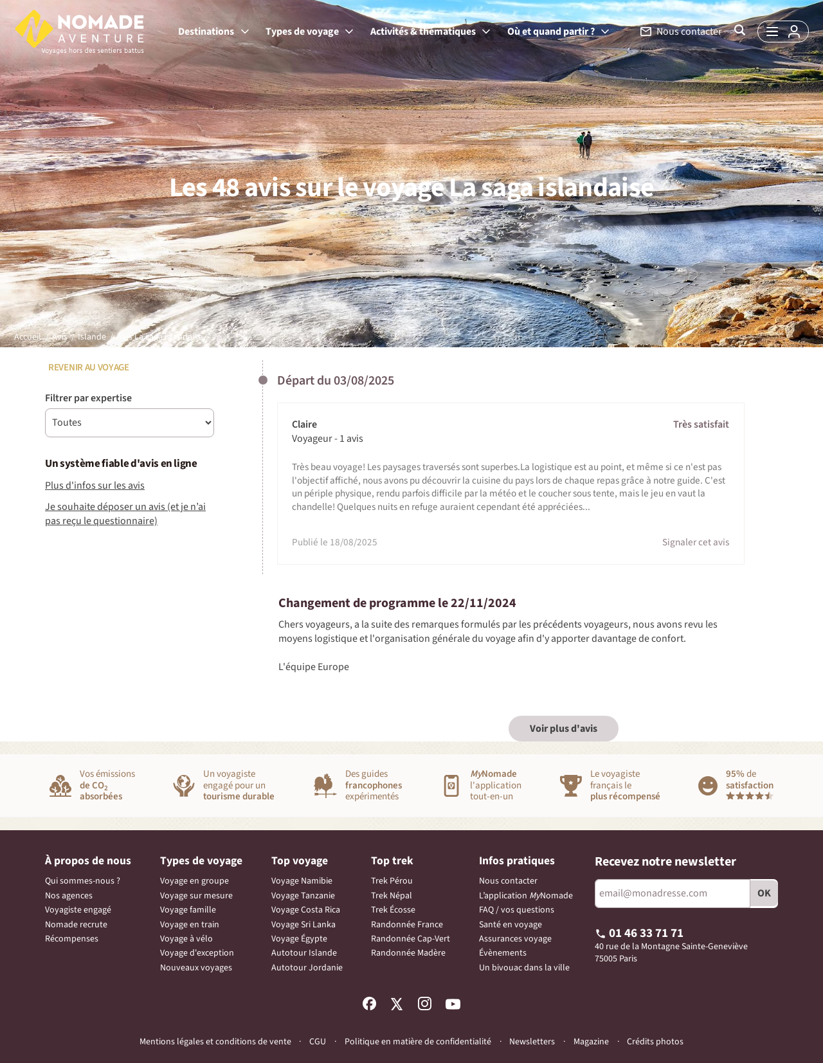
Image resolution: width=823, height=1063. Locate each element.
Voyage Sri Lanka (303, 924)
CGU (317, 1041)
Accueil (27, 337)
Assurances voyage (515, 938)
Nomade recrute (76, 924)
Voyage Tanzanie (303, 895)
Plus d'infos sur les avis (95, 485)
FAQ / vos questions (516, 910)
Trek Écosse (393, 910)
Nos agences (69, 895)
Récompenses (71, 938)
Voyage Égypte (299, 938)
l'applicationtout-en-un (495, 785)
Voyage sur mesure (196, 895)
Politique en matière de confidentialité (418, 1041)
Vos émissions (107, 785)
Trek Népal (391, 895)
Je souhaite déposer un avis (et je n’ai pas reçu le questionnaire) (125, 514)
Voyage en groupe (194, 881)
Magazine (591, 1042)
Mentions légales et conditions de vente (215, 1041)
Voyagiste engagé (78, 910)
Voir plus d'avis (563, 729)
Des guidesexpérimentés (373, 785)
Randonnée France (407, 924)
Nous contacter (508, 881)
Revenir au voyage (87, 367)
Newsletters (532, 1041)
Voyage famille (188, 910)
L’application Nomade (526, 895)
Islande (92, 337)
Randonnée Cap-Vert (410, 938)
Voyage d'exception (197, 953)
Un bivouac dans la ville (524, 967)
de (749, 783)
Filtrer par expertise (88, 398)
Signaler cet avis (695, 542)
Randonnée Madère (408, 953)
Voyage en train (189, 924)
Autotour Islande (304, 953)
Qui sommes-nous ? (82, 881)
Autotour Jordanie (307, 967)
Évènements (503, 953)
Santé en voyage (510, 924)
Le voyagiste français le (625, 785)
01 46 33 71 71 (639, 933)
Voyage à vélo (186, 938)
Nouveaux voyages (196, 967)
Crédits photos (655, 1042)
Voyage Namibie (301, 881)
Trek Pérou (392, 881)
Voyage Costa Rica (305, 910)
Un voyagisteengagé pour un (239, 785)
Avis (60, 337)
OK (764, 893)
